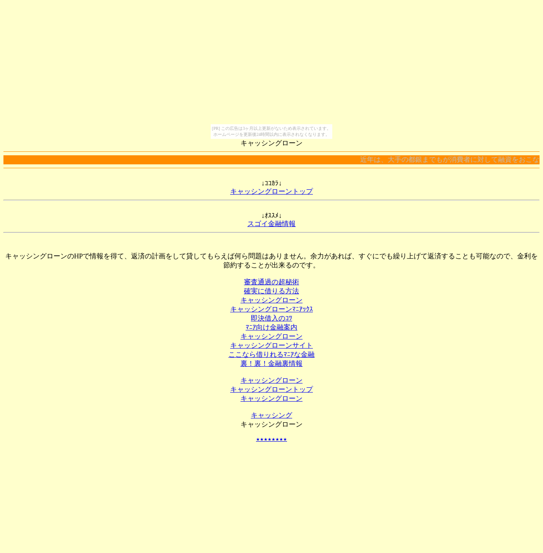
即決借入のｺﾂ (271, 318)
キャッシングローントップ (271, 191)
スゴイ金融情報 (271, 223)
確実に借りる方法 (271, 291)
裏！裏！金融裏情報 (271, 363)
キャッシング (271, 415)
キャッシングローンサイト (271, 345)
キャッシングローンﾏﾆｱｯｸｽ (271, 309)
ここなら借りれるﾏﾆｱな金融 (271, 354)
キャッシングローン (271, 300)
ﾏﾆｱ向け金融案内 (271, 327)
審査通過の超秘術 (271, 282)
